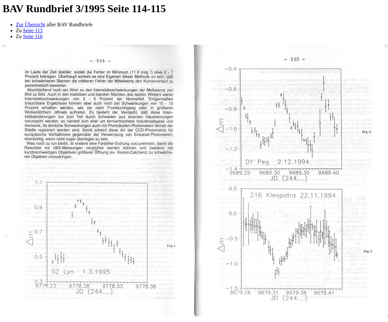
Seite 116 (33, 36)
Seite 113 (33, 30)
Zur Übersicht (30, 24)
